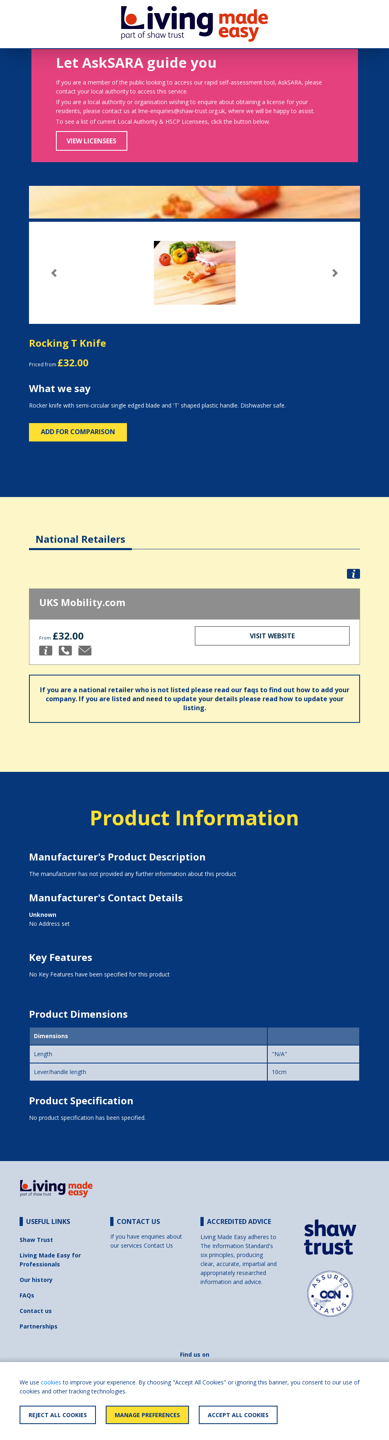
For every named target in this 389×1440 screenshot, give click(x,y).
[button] (54, 273)
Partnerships (39, 1326)
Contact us (36, 1311)
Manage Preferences (147, 1415)
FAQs (27, 1295)
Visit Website (272, 635)
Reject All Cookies (58, 1415)
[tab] (80, 533)
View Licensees (91, 140)
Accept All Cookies (238, 1415)
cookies (51, 1382)
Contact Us (158, 1245)
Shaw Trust (36, 1240)
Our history (36, 1280)
